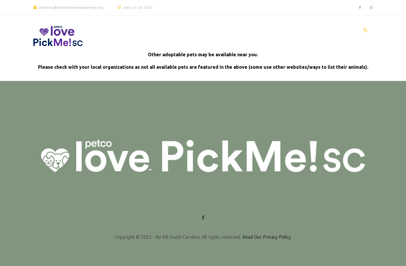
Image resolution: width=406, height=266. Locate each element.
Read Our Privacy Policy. (267, 237)
